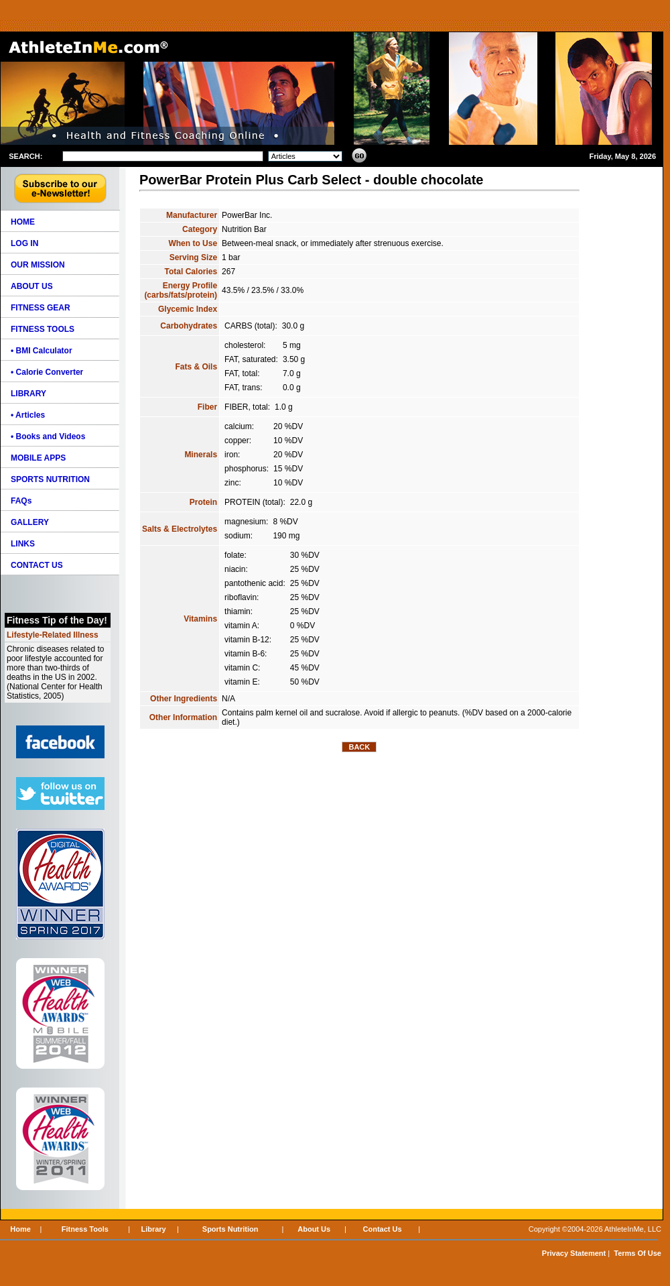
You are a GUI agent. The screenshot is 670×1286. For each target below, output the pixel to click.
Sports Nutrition (230, 1229)
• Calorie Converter (47, 372)
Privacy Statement (574, 1253)
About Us (313, 1229)
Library (153, 1229)
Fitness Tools (85, 1229)
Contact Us (382, 1229)
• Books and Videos (48, 436)
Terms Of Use (637, 1253)
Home (20, 1229)
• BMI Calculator (41, 350)
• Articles (28, 415)
